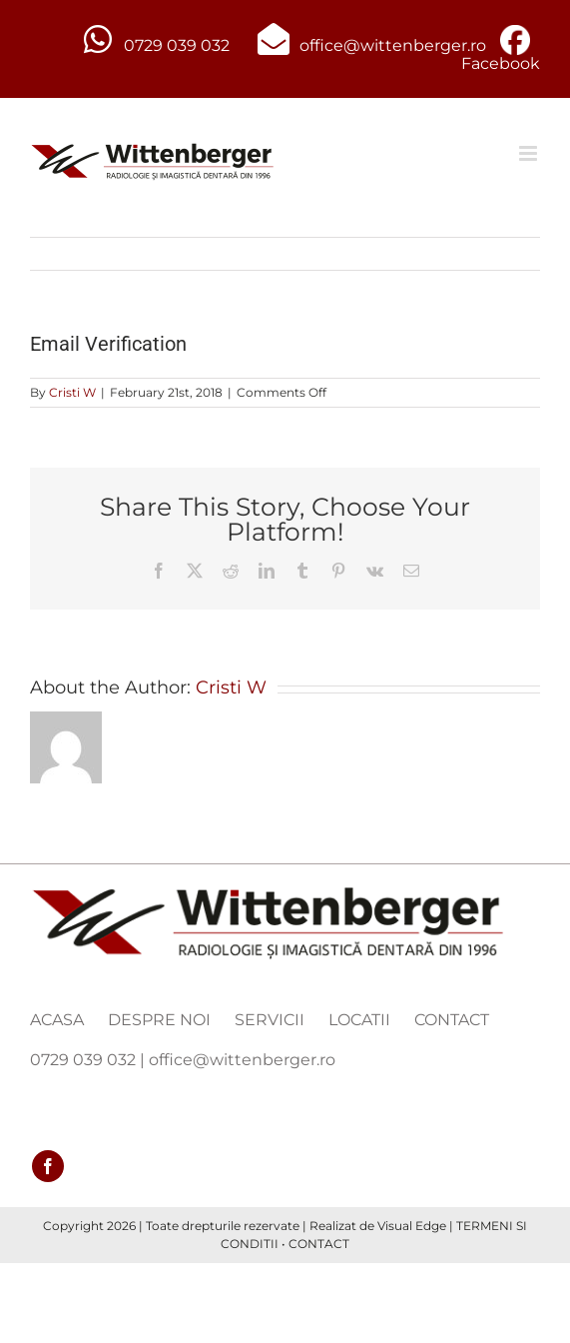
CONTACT (451, 1019)
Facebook (500, 63)
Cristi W (72, 392)
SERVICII (269, 1019)
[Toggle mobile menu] (529, 153)
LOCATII (359, 1019)
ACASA (57, 1019)
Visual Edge (411, 1225)
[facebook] (48, 1166)
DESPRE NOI (159, 1019)
